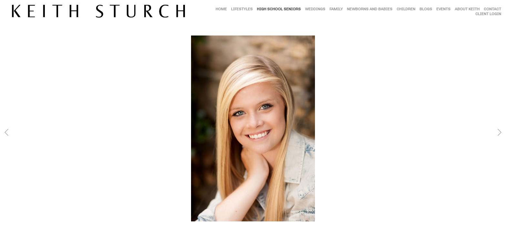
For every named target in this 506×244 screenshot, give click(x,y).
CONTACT (492, 9)
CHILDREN (406, 9)
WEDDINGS (315, 9)
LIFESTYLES (242, 9)
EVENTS (443, 9)
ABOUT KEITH (467, 9)
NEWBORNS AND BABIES (369, 9)
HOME (221, 9)
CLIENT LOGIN (488, 14)
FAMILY (336, 9)
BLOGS (426, 9)
